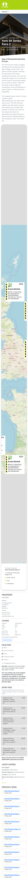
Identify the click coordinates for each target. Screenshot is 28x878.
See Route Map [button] (7, 640)
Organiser (5, 12)
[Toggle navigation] (25, 4)
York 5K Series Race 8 (12, 844)
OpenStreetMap (18, 562)
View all (4, 783)
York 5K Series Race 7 (12, 791)
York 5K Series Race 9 (12, 837)
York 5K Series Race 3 (12, 821)
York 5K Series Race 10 (12, 829)
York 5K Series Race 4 (12, 814)
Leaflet (11, 562)
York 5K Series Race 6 (12, 799)
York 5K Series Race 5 (12, 806)
